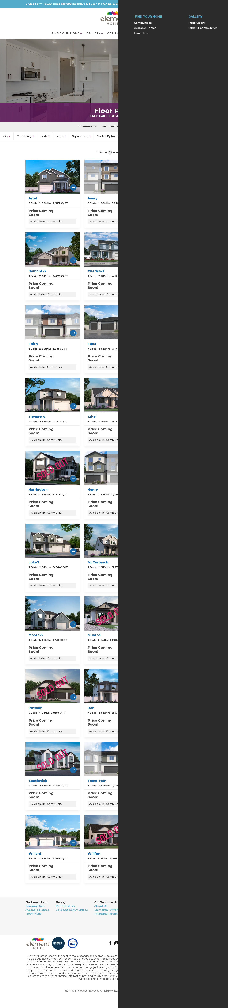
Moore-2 (154, 562)
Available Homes (114, 126)
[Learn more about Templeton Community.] (111, 759)
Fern (151, 417)
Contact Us (140, 906)
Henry (93, 489)
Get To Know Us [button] (121, 33)
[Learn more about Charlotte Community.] (171, 249)
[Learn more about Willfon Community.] (111, 831)
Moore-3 (36, 635)
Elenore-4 (37, 417)
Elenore (153, 344)
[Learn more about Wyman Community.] (171, 831)
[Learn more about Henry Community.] (111, 467)
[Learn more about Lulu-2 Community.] (171, 467)
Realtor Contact (143, 909)
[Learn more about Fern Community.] (171, 394)
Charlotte (155, 271)
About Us (100, 906)
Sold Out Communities (72, 909)
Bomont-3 (37, 271)
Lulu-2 (152, 489)
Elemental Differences (110, 909)
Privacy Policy (177, 920)
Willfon (94, 853)
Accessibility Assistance (185, 927)
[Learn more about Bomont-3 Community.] (52, 249)
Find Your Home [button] (66, 33)
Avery (92, 198)
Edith (33, 344)
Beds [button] (43, 136)
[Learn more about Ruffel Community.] (171, 686)
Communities (87, 126)
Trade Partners (142, 917)
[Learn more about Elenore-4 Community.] (52, 394)
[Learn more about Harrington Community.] (52, 467)
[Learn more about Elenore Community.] (171, 322)
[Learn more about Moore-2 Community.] (171, 540)
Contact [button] (150, 33)
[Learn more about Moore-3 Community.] (52, 613)
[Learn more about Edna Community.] (111, 322)
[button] (205, 19)
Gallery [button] (93, 33)
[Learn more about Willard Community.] (52, 831)
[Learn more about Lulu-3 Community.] (52, 540)
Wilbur (153, 781)
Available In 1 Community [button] (46, 221)
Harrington (38, 489)
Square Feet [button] (80, 136)
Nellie (151, 635)
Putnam (35, 708)
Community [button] (24, 136)
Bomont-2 (155, 198)
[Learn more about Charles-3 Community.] (111, 249)
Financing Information (109, 913)
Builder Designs (151, 991)
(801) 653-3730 (188, 913)
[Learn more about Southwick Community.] (52, 759)
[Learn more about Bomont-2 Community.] (171, 176)
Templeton (97, 781)
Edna (92, 344)
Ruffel (152, 708)
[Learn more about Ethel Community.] (111, 394)
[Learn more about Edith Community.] (52, 322)
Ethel (92, 417)
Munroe (94, 635)
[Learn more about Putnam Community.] (52, 686)
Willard (35, 853)
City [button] (5, 136)
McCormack (98, 562)
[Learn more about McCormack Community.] (111, 540)
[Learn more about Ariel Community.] (52, 176)
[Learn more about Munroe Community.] (111, 613)
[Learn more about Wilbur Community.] (171, 759)
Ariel (33, 198)
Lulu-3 (34, 562)
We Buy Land (141, 921)
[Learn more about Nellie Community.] (171, 613)
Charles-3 (96, 271)
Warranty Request (145, 913)
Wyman (153, 853)
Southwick (38, 781)
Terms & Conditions (181, 923)
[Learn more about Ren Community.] (111, 686)
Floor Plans (141, 126)
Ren (91, 708)
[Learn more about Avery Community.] (111, 176)
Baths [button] (60, 136)
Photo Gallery (65, 906)
